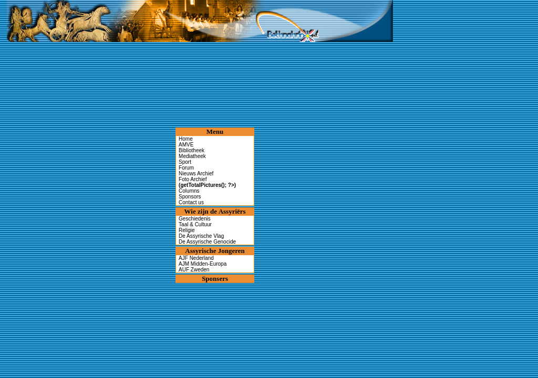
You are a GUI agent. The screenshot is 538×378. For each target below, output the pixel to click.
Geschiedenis (195, 219)
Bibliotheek (191, 150)
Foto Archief (207, 182)
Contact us (191, 202)
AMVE (186, 145)
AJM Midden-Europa (202, 264)
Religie (187, 230)
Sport (185, 162)
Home (186, 139)
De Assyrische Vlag (201, 236)
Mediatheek (192, 156)
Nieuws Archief (196, 173)
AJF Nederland (196, 258)
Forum (186, 168)
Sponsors (190, 197)
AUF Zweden (194, 269)
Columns (189, 191)
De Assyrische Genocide (207, 242)
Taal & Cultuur (195, 224)
